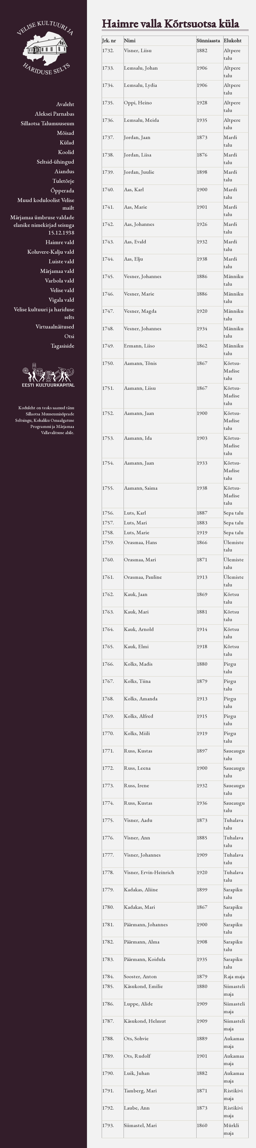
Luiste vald (61, 261)
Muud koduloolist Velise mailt (45, 203)
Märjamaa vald (57, 271)
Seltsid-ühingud (55, 161)
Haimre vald (59, 242)
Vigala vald (61, 299)
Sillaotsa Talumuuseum (47, 123)
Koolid (66, 152)
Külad (67, 142)
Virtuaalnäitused (55, 326)
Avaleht (65, 104)
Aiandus (64, 171)
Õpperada (62, 190)
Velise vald (62, 290)
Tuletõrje (63, 181)
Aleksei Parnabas (54, 113)
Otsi (69, 336)
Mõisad (65, 133)
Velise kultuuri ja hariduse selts (44, 313)
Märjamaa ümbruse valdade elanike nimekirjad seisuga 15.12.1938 (42, 224)
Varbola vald (59, 280)
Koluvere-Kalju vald (50, 251)
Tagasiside (62, 345)
